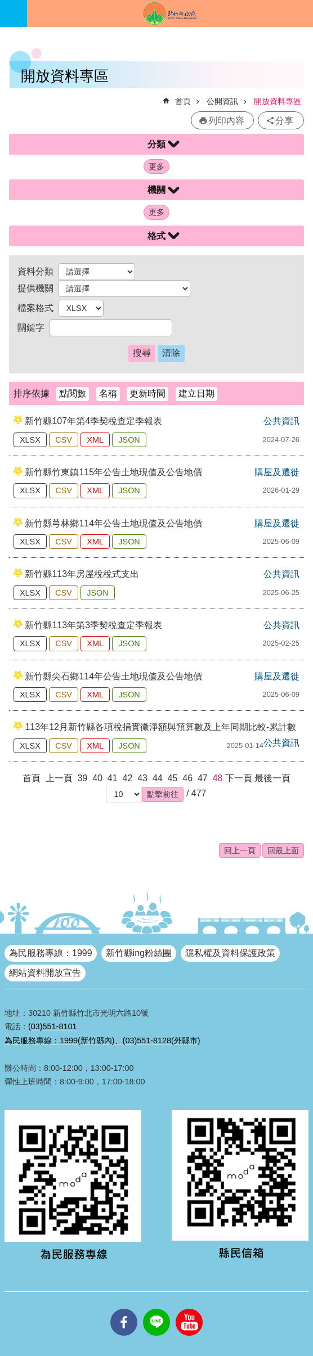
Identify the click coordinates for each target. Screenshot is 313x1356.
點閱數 (72, 393)
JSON (129, 439)
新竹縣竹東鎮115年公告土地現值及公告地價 (113, 472)
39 (82, 778)
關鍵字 (30, 327)
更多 (156, 166)
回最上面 (283, 850)
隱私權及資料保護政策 (230, 953)
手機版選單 (13, 13)
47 (203, 778)
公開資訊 (222, 101)
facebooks (124, 1309)
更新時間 (147, 393)
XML (95, 439)
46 (187, 778)
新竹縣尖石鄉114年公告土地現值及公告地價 (113, 676)
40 (97, 778)
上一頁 (59, 778)
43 (142, 778)
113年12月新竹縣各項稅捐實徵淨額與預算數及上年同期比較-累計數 (160, 727)
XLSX (30, 439)
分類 (156, 144)
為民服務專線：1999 (50, 953)
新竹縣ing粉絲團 (139, 953)
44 (158, 778)
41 (113, 778)
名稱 (108, 393)
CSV (63, 439)
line (156, 1309)
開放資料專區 (277, 101)
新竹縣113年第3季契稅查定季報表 (93, 625)
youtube (189, 1309)
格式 (156, 236)
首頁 (183, 101)
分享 (284, 120)
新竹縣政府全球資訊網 (170, 13)
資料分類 (35, 271)
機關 (156, 190)
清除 (171, 353)
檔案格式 (35, 308)
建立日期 (196, 393)
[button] (163, 794)
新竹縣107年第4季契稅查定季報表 (93, 421)
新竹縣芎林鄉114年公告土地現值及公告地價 (113, 523)
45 (173, 778)
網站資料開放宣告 (45, 972)
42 (128, 778)
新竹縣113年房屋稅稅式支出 (82, 574)
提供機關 (35, 288)
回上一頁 (240, 850)
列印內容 (226, 120)
